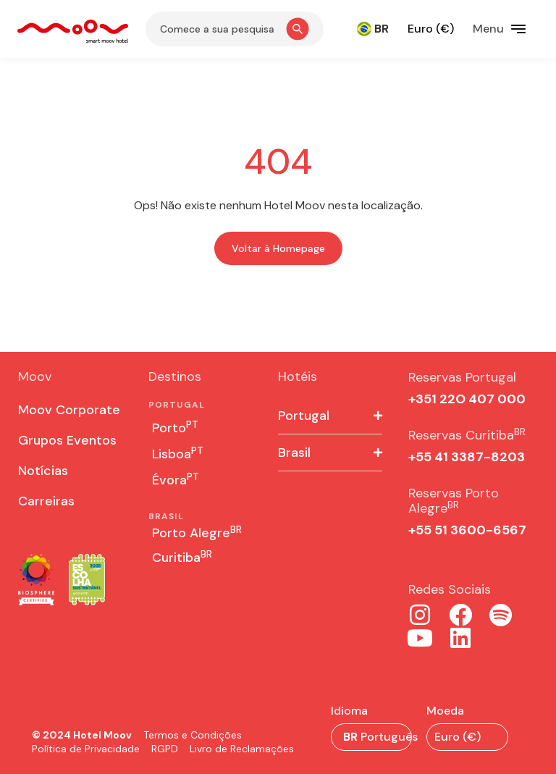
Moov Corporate (69, 409)
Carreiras (46, 501)
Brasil (294, 452)
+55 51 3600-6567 (467, 530)
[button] (330, 415)
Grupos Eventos (67, 440)
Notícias (43, 470)
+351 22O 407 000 (467, 399)
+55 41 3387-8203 (466, 457)
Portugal (303, 415)
